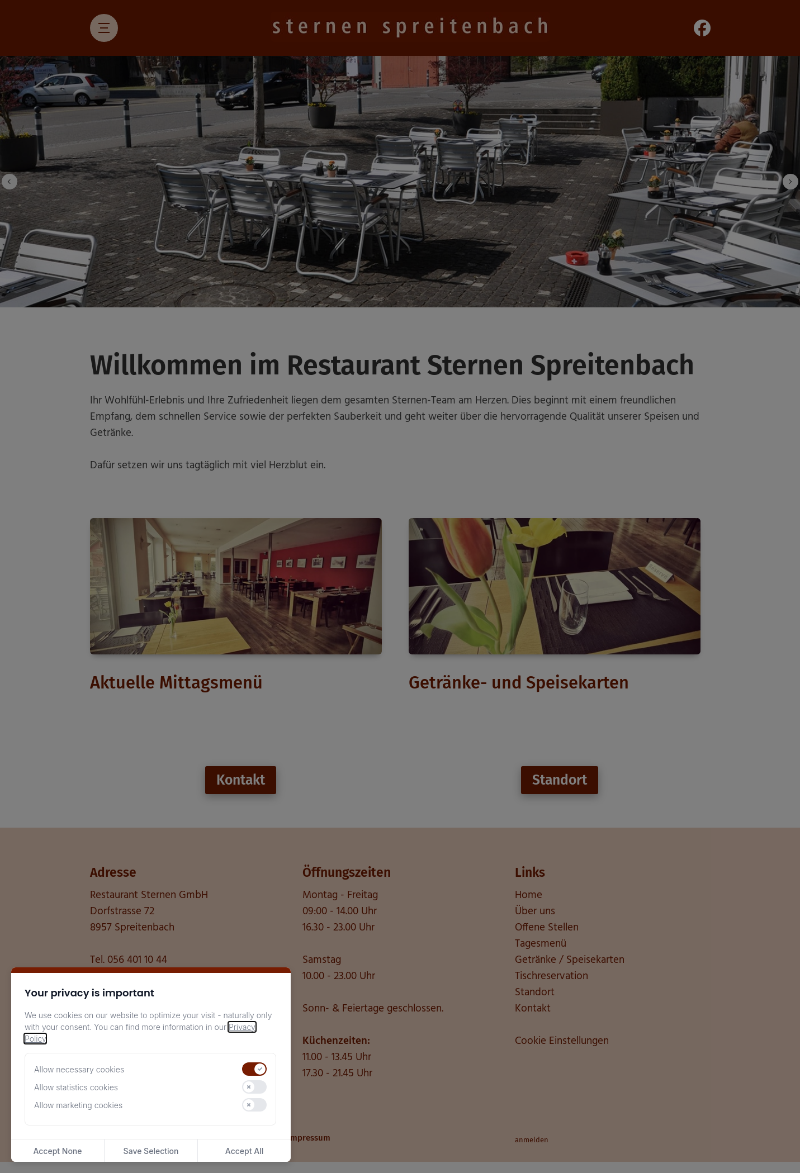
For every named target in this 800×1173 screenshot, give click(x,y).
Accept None (57, 1151)
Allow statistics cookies (76, 1087)
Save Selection (151, 1151)
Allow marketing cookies (78, 1105)
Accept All (244, 1151)
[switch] (254, 1069)
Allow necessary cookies (79, 1069)
